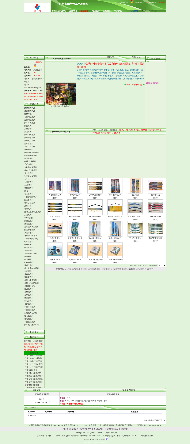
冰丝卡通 (27, 206)
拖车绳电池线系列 (31, 152)
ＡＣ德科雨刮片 (55, 195)
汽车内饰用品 (29, 135)
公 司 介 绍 (34, 332)
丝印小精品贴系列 (31, 283)
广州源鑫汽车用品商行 (34, 377)
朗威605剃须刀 (75, 260)
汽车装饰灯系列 (30, 253)
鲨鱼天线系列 (29, 203)
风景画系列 (28, 292)
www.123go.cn (96, 433)
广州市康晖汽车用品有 (34, 356)
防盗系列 (27, 126)
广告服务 (91, 429)
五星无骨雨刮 (55, 238)
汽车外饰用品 (29, 123)
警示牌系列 (28, 158)
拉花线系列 (28, 316)
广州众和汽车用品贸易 (34, 380)
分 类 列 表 (34, 104)
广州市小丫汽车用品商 (34, 368)
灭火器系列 (28, 194)
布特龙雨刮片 (75, 195)
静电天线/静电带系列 (32, 212)
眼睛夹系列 (28, 200)
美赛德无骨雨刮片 (75, 238)
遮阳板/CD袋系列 (31, 227)
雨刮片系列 (28, 248)
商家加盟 (99, 429)
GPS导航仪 (28, 218)
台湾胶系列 (28, 182)
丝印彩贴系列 (29, 286)
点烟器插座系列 (30, 167)
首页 (132, 265)
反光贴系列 (28, 295)
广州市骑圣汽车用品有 (34, 362)
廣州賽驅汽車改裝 (32, 386)
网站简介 (66, 429)
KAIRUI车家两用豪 (95, 260)
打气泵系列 (28, 144)
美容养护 (27, 129)
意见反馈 (116, 429)
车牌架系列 (28, 250)
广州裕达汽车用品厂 (33, 374)
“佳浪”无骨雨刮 (135, 238)
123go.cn (81, 436)
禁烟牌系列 (28, 188)
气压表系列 (28, 149)
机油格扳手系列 (30, 155)
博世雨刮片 (155, 195)
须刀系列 (27, 132)
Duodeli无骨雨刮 (95, 238)
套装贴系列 (28, 319)
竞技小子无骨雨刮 (135, 216)
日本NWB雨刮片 (95, 195)
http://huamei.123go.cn (150, 11)
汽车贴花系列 (29, 141)
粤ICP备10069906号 (92, 436)
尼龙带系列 (28, 173)
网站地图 (83, 429)
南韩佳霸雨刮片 (115, 195)
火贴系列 (27, 256)
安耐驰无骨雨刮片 (115, 216)
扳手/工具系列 (29, 161)
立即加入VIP (137, 57)
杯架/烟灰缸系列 (30, 236)
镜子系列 (27, 245)
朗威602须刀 (55, 260)
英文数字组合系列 (31, 268)
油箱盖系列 (28, 277)
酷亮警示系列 (29, 230)
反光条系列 (28, 233)
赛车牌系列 (28, 298)
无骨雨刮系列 (29, 120)
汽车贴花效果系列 (31, 325)
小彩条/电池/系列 (31, 239)
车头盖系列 (28, 301)
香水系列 (27, 209)
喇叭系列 (27, 259)
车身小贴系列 (29, 307)
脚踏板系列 (28, 221)
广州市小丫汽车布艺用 (34, 365)
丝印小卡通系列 (30, 280)
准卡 (26, 191)
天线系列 (27, 215)
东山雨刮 (135, 195)
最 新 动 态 (155, 59)
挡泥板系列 (28, 224)
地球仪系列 (28, 265)
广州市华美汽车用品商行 (61, 59)
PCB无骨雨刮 (55, 216)
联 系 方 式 (34, 337)
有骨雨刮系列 (29, 117)
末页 (136, 265)
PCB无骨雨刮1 (75, 216)
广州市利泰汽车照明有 (34, 359)
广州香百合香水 (31, 371)
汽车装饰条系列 (30, 176)
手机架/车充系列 (30, 197)
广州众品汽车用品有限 (34, 383)
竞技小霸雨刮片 (115, 238)
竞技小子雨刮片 (155, 216)
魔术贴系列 (28, 289)
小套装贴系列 (29, 322)
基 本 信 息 (34, 58)
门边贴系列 (28, 262)
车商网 (131, 269)
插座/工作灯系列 (30, 170)
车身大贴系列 (29, 310)
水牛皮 (27, 179)
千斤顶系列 (28, 164)
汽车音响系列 (29, 138)
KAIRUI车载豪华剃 (115, 260)
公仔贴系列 (28, 304)
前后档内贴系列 (30, 313)
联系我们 (108, 429)
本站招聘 (125, 429)
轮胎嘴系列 (28, 242)
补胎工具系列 (29, 147)
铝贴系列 (27, 271)
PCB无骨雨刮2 (95, 216)
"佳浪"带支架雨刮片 (155, 238)
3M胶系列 (28, 185)
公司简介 (74, 429)
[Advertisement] (95, 34)
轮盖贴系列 (28, 274)
